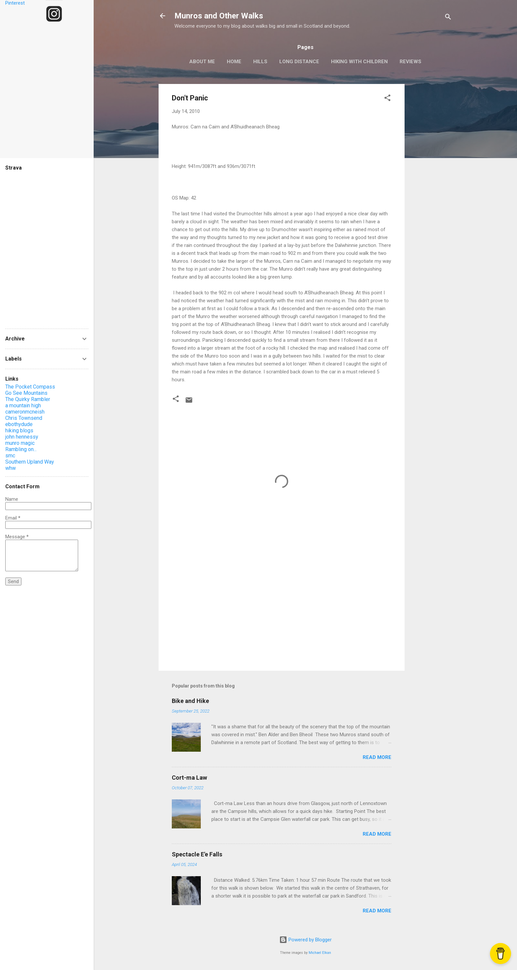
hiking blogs (19, 430)
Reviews (410, 62)
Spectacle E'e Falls (197, 854)
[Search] (448, 18)
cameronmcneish (25, 412)
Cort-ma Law (189, 777)
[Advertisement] (431, 183)
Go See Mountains (26, 393)
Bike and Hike (190, 700)
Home (234, 62)
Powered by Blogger (305, 940)
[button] (387, 99)
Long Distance (299, 62)
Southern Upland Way (29, 462)
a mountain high (23, 405)
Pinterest (15, 3)
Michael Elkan (320, 953)
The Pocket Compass (30, 387)
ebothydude (19, 424)
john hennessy (21, 437)
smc (10, 455)
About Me (202, 62)
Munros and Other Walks (218, 15)
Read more (377, 757)
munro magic (20, 443)
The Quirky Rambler (27, 399)
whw (10, 468)
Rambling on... (21, 449)
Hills (260, 62)
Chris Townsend (23, 418)
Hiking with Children (359, 62)
